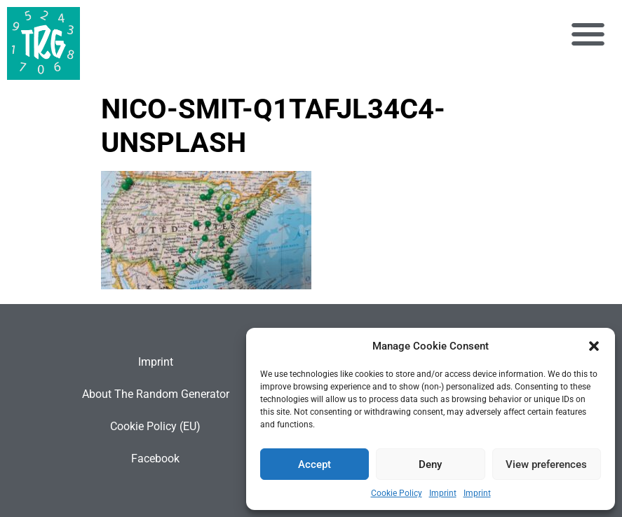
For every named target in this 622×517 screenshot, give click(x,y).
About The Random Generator (155, 394)
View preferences (546, 464)
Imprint (443, 493)
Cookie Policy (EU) (155, 426)
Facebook (155, 458)
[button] (594, 346)
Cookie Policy (396, 493)
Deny (430, 464)
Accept (314, 464)
